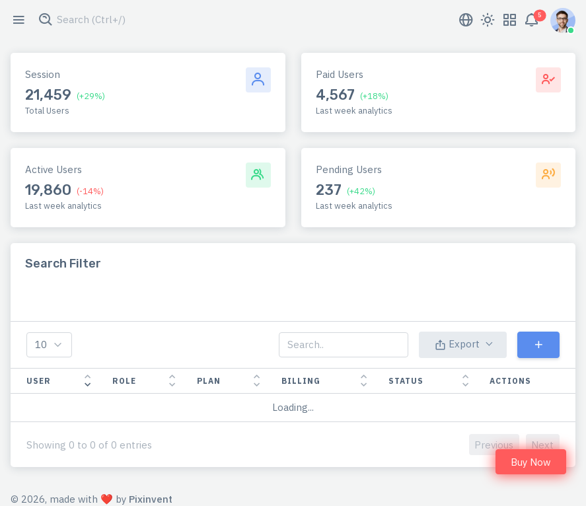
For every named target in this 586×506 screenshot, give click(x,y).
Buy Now (531, 462)
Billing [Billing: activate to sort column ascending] (300, 381)
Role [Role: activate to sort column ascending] (124, 381)
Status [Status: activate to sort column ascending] (405, 381)
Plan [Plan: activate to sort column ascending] (209, 381)
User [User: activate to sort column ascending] (38, 381)
